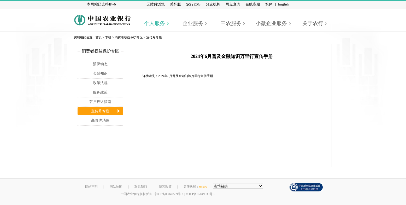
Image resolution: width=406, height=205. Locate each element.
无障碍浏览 (155, 4)
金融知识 (100, 73)
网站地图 (116, 187)
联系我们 (140, 187)
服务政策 (100, 92)
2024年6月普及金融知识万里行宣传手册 (185, 76)
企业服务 (193, 23)
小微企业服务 (271, 23)
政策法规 (100, 83)
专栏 (108, 37)
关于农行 (312, 23)
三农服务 (231, 23)
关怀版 (175, 4)
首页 (99, 37)
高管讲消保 (100, 120)
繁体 (269, 4)
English (283, 4)
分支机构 (213, 4)
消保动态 (100, 64)
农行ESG (193, 4)
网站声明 (91, 187)
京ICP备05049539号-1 (169, 194)
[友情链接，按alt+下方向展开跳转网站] (238, 186)
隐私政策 (165, 187)
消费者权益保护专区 (129, 37)
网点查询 (233, 4)
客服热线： (195, 187)
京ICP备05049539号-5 (200, 194)
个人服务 (154, 23)
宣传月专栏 (154, 37)
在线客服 (252, 4)
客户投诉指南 (100, 102)
